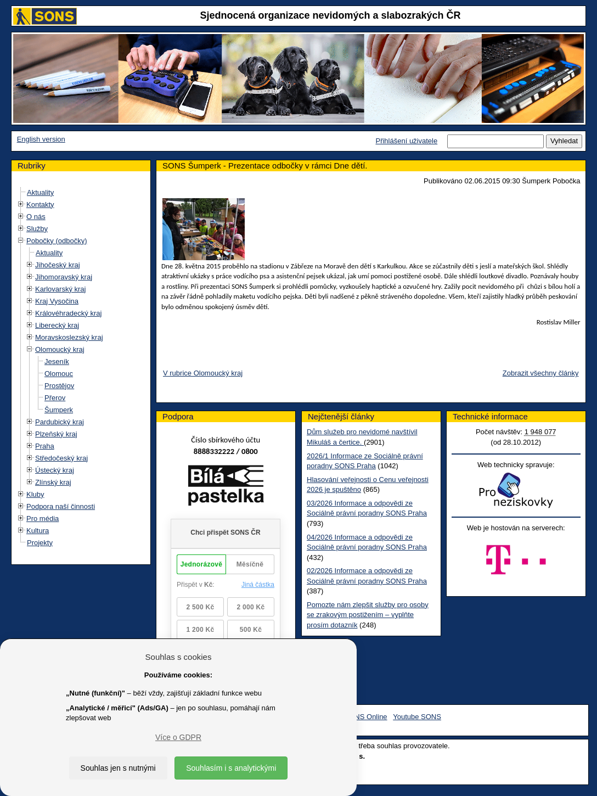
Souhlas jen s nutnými (118, 768)
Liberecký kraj (57, 325)
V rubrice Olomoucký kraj (203, 373)
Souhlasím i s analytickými (231, 768)
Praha (44, 446)
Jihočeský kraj (57, 265)
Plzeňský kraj (56, 434)
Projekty (40, 543)
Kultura (37, 530)
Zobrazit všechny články (541, 373)
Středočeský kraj (61, 458)
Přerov (54, 398)
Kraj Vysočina (56, 301)
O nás (36, 216)
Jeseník (56, 361)
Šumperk (58, 410)
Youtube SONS (417, 717)
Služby (37, 229)
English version (41, 139)
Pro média (42, 518)
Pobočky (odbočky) (56, 241)
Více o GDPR (178, 737)
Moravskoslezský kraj (69, 337)
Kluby (35, 494)
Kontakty (40, 204)
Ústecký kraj (54, 470)
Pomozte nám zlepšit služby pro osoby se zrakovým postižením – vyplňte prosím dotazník (368, 615)
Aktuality (40, 192)
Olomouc (58, 373)
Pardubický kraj (59, 422)
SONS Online (366, 717)
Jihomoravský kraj (63, 277)
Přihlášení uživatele (406, 141)
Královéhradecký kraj (68, 313)
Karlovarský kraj (60, 289)
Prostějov (59, 386)
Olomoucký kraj (60, 349)
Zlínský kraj (53, 482)
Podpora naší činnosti (60, 506)
